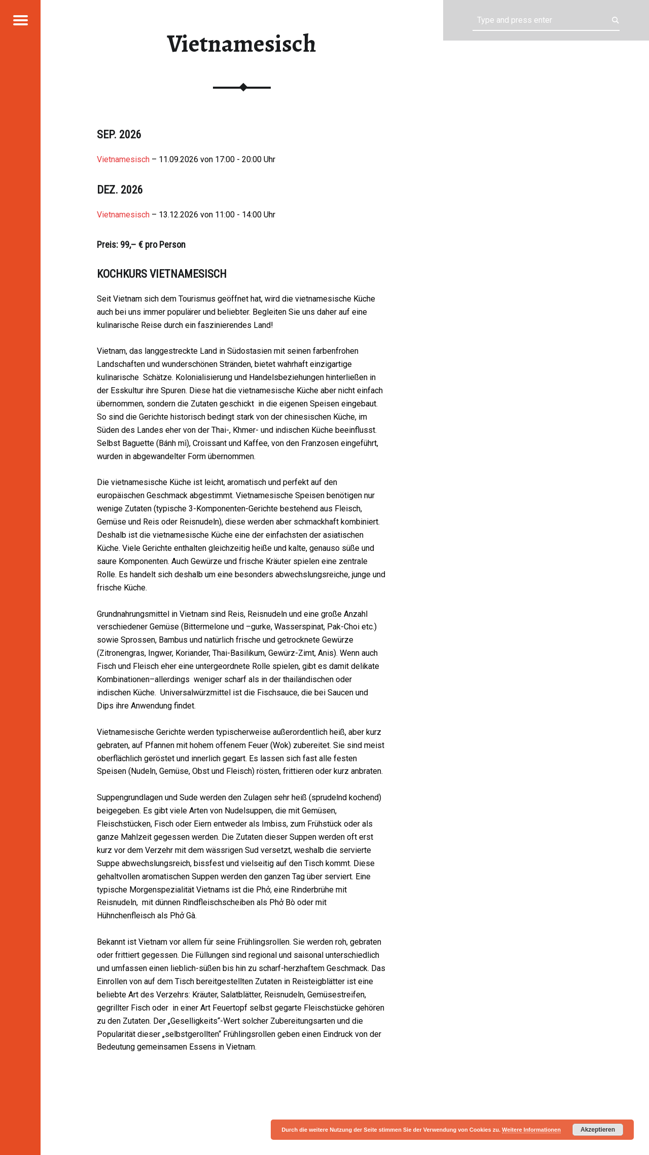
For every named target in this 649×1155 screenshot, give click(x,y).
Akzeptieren (598, 1129)
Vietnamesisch (123, 159)
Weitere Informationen (531, 1130)
